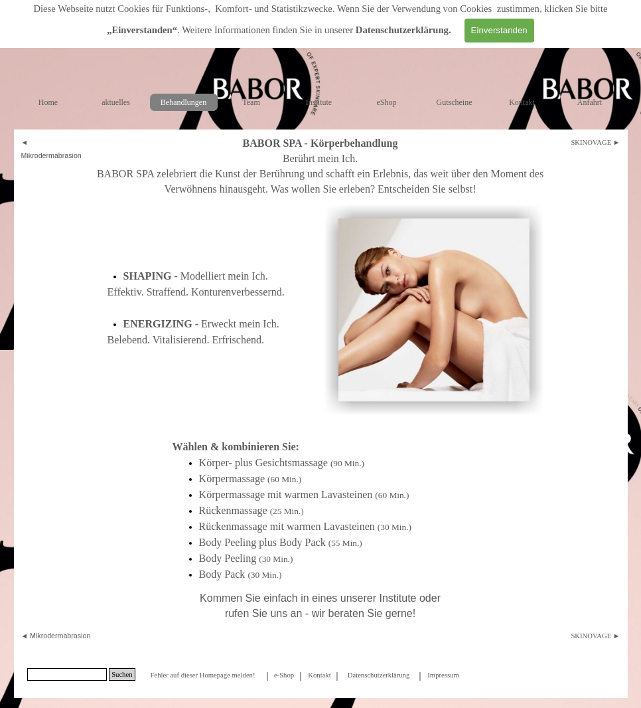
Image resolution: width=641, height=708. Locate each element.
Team (250, 102)
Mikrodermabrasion (51, 155)
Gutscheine (454, 102)
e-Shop (284, 675)
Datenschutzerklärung (402, 30)
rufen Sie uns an (264, 613)
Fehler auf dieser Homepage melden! (202, 675)
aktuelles (116, 102)
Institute (319, 102)
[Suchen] (67, 674)
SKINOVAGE (591, 142)
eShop (387, 102)
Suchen (121, 674)
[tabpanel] (55, 148)
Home (48, 102)
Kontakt (522, 102)
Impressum (443, 675)
